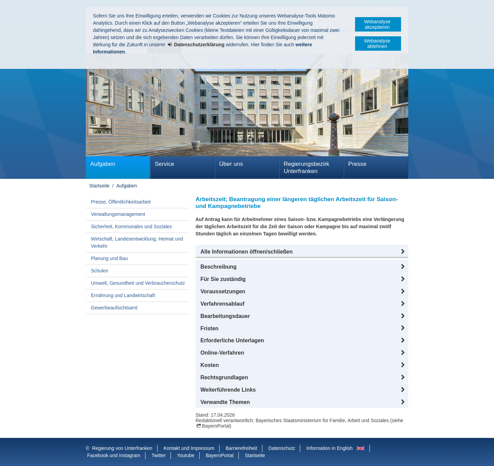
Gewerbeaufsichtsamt (114, 307)
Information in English (329, 448)
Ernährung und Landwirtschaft (123, 295)
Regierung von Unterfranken (122, 448)
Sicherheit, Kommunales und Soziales (131, 226)
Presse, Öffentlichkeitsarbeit (121, 202)
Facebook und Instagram (113, 455)
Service (164, 164)
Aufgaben (102, 164)
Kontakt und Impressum (189, 448)
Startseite (99, 185)
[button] (302, 252)
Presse (357, 164)
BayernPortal (216, 426)
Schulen (99, 270)
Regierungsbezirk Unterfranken (306, 167)
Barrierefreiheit (241, 448)
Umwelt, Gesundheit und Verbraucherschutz (138, 283)
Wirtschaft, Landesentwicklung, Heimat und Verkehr (137, 242)
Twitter (159, 455)
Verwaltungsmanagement (118, 214)
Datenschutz (281, 448)
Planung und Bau (109, 258)
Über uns (231, 164)
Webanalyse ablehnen (377, 43)
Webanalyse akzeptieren (377, 24)
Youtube (186, 455)
